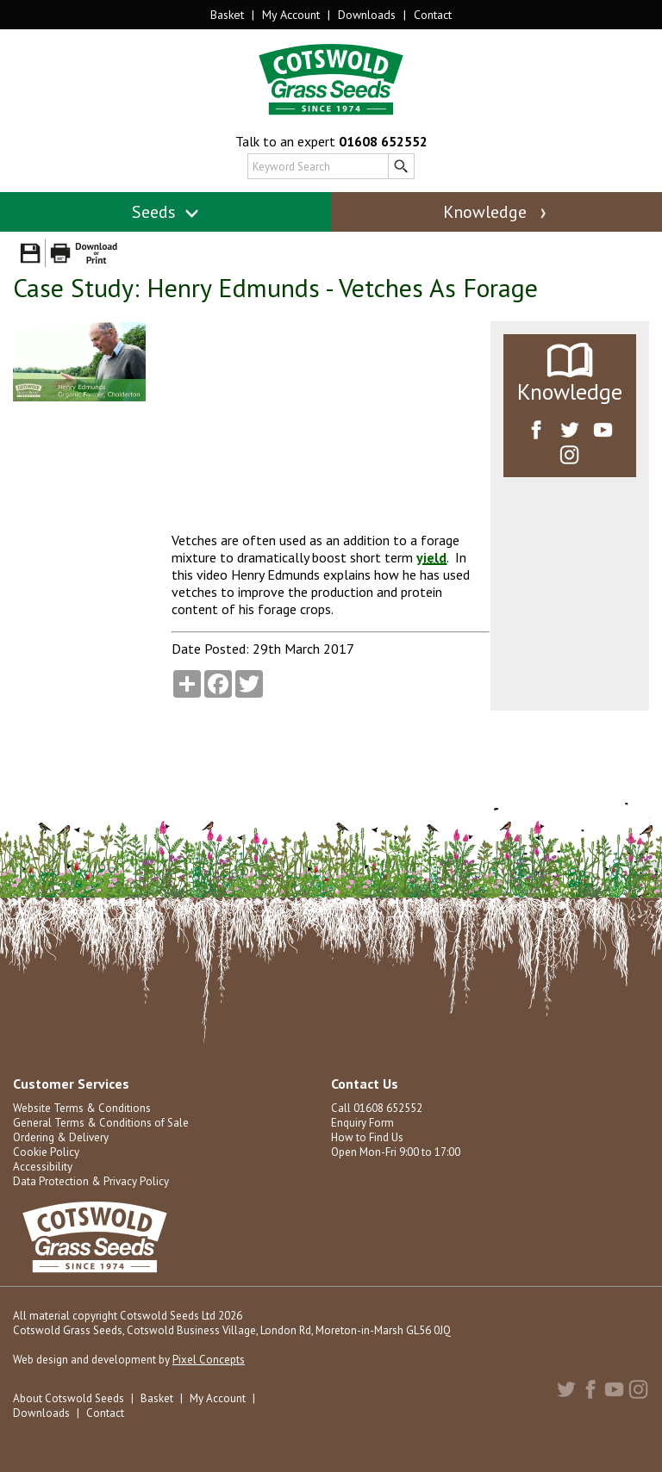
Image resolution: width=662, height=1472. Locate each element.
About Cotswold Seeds (68, 1398)
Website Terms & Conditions (82, 1108)
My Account (291, 14)
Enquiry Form (362, 1122)
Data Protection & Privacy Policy (91, 1181)
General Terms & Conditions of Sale (101, 1122)
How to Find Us (367, 1137)
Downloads (367, 14)
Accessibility (42, 1166)
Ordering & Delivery (61, 1137)
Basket (227, 14)
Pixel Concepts (208, 1359)
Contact (433, 14)
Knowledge (496, 212)
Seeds (166, 212)
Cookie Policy (46, 1152)
